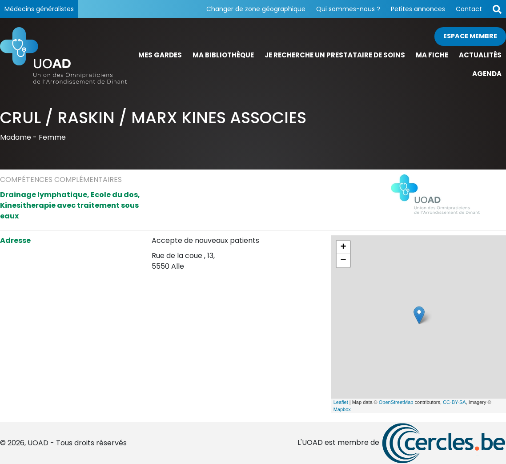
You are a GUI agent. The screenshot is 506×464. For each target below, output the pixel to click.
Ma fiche (432, 55)
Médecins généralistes (39, 8)
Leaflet (340, 402)
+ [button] (343, 247)
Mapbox (342, 409)
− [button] (343, 260)
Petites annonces (418, 8)
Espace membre (470, 36)
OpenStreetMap (396, 402)
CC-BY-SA (454, 402)
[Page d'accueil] (63, 55)
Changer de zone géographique (255, 8)
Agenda (487, 73)
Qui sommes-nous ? (348, 8)
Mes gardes (160, 55)
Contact (469, 8)
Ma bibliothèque (223, 55)
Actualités (480, 55)
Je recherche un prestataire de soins (335, 55)
